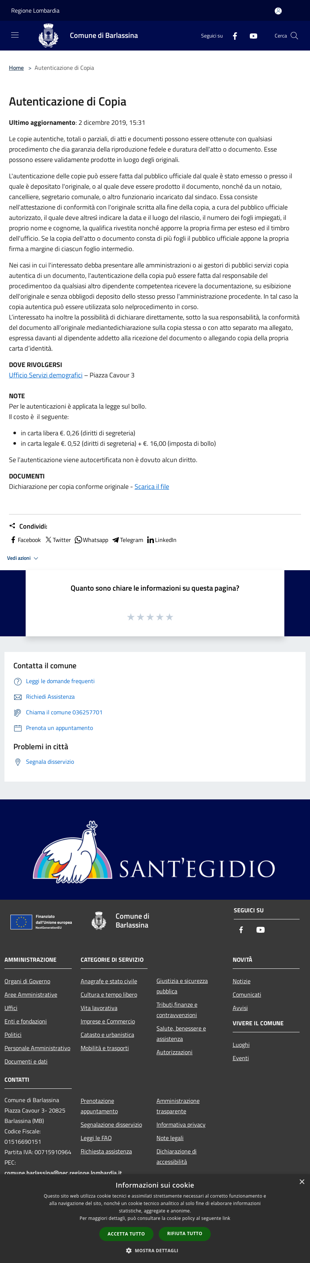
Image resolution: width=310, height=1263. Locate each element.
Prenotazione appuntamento (99, 1106)
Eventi (241, 1057)
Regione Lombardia (35, 10)
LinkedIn (161, 539)
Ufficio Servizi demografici (46, 375)
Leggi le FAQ (96, 1137)
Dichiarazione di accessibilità (176, 1156)
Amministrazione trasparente (178, 1106)
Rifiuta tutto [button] (185, 1233)
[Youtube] (250, 35)
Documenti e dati (26, 1061)
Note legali (170, 1137)
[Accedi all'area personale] (278, 11)
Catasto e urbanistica (107, 1034)
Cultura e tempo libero (109, 994)
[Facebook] (232, 35)
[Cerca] (294, 35)
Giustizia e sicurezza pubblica (182, 986)
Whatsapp (91, 539)
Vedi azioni (24, 558)
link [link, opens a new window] (226, 1218)
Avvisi (240, 1007)
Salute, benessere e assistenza (181, 1033)
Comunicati (247, 994)
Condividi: (28, 526)
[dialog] (155, 1218)
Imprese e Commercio (108, 1021)
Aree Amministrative (30, 994)
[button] (155, 1250)
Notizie (242, 981)
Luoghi (241, 1044)
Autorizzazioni (174, 1052)
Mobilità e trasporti (105, 1047)
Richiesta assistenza (106, 1151)
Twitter (57, 539)
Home (16, 67)
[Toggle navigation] (14, 34)
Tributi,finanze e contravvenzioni (176, 1009)
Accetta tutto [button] (126, 1234)
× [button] (301, 1182)
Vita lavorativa (99, 1007)
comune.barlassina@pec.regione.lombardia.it (63, 1172)
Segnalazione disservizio (111, 1124)
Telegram (127, 539)
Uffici (10, 1007)
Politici (13, 1034)
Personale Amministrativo (37, 1047)
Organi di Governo (27, 981)
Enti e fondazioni (25, 1021)
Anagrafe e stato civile (109, 981)
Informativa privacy (181, 1124)
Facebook (25, 539)
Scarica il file (152, 486)
